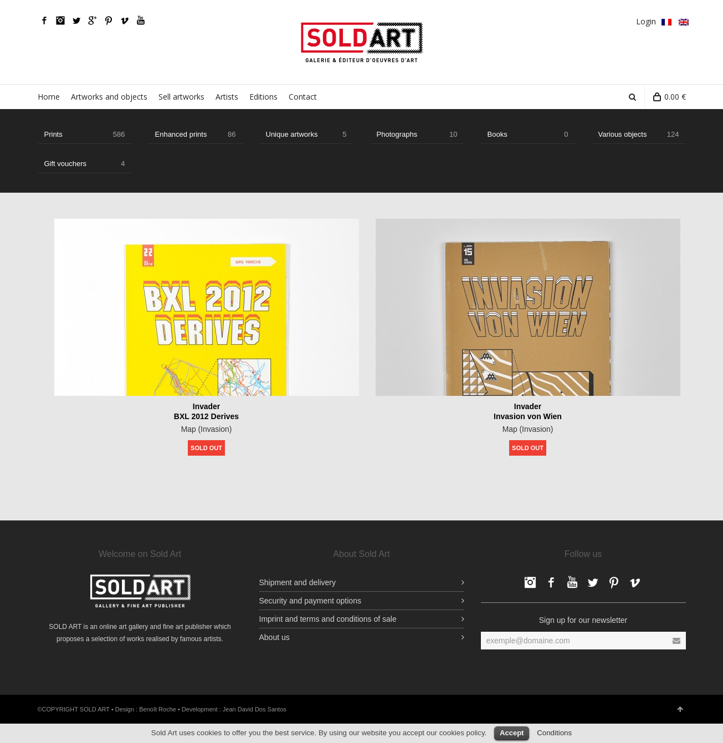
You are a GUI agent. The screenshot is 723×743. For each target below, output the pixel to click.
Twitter (76, 20)
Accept (512, 733)
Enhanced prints (195, 134)
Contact (303, 96)
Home (49, 96)
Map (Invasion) (206, 429)
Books (528, 134)
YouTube (140, 20)
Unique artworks (306, 134)
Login (646, 21)
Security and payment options (310, 600)
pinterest (108, 20)
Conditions (554, 733)
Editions (263, 96)
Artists (227, 96)
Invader (207, 406)
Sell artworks (181, 96)
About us (274, 637)
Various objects (638, 134)
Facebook (44, 20)
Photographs (417, 134)
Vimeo (124, 20)
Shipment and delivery (297, 582)
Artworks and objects (109, 96)
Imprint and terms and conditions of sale (328, 619)
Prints (84, 134)
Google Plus (92, 20)
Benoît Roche (157, 709)
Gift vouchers (84, 163)
